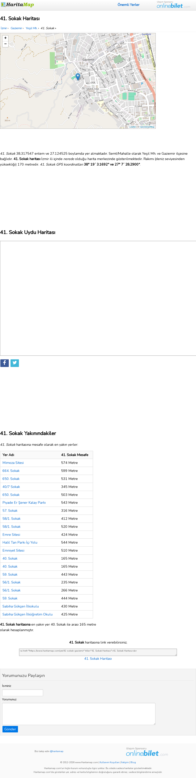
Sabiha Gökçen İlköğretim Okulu (27, 614)
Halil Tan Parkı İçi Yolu (19, 542)
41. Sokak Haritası (98, 658)
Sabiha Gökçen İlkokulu (20, 606)
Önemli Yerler (128, 4)
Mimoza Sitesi (13, 462)
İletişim (125, 762)
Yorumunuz (9, 699)
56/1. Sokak (11, 582)
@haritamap (56, 751)
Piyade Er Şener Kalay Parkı (24, 502)
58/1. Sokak (11, 518)
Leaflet (133, 127)
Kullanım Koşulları (109, 762)
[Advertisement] (176, 90)
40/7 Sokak (11, 486)
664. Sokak (10, 470)
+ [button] (5, 38)
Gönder (10, 729)
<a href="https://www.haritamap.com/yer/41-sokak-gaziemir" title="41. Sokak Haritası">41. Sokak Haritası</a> (98, 652)
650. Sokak (10, 478)
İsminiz (6, 686)
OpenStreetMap (147, 127)
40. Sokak (9, 558)
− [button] (5, 44)
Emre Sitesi (11, 534)
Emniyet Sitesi (13, 550)
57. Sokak (9, 510)
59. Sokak (9, 574)
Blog (133, 762)
